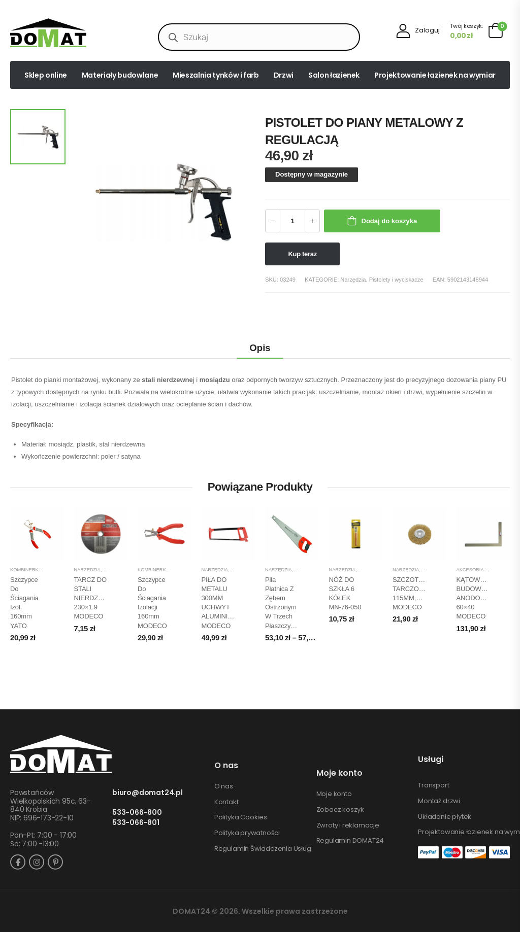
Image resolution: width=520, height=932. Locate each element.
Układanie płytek (444, 817)
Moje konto (334, 794)
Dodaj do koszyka (389, 221)
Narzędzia (353, 280)
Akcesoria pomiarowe (486, 569)
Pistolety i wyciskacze (396, 280)
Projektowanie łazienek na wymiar (435, 75)
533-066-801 (135, 822)
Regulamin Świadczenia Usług (262, 849)
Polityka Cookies (240, 817)
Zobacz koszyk (340, 810)
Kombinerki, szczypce (39, 569)
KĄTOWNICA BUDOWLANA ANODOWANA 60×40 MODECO (478, 598)
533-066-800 (137, 812)
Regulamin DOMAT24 (350, 841)
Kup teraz (302, 254)
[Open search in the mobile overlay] (259, 37)
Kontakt (226, 802)
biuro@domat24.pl (147, 792)
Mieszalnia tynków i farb (216, 75)
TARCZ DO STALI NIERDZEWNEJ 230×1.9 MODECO (97, 598)
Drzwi (284, 75)
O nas (223, 786)
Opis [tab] (259, 347)
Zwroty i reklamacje (347, 825)
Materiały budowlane (120, 75)
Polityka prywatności (247, 833)
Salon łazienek (334, 75)
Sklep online (45, 75)
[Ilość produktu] (292, 221)
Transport (433, 785)
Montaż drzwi (439, 801)
